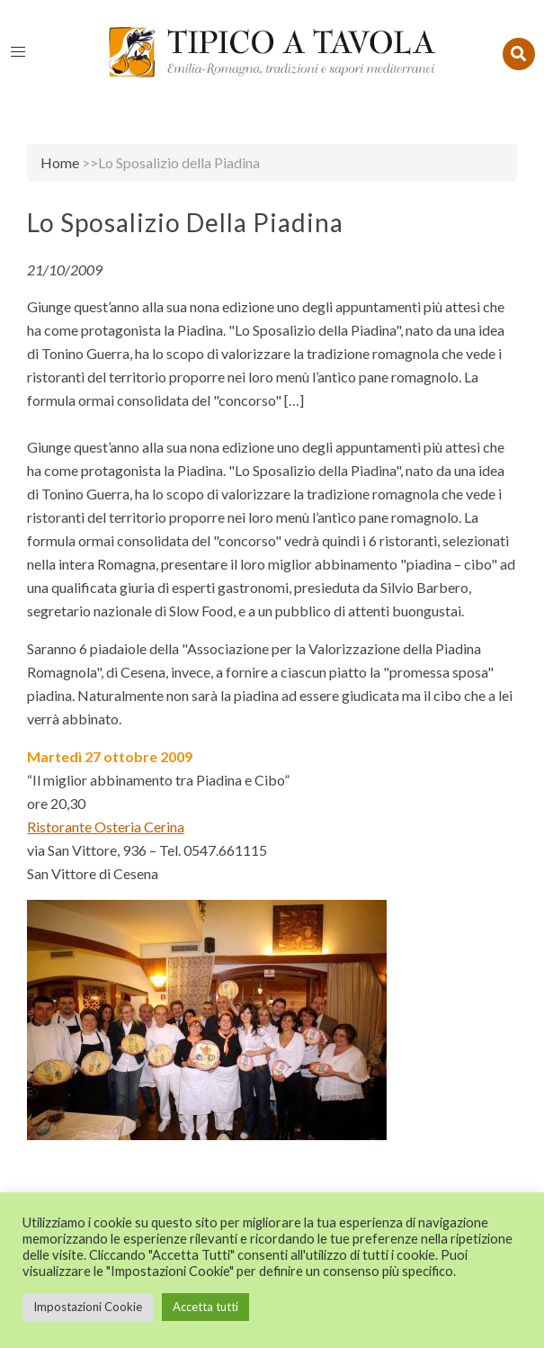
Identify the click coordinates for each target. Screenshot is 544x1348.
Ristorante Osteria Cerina (105, 826)
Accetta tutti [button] (205, 1306)
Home (59, 162)
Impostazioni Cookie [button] (87, 1306)
